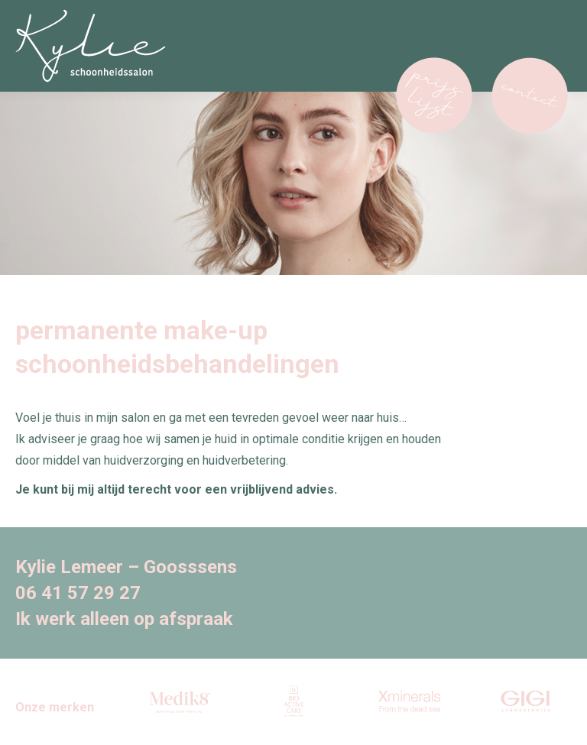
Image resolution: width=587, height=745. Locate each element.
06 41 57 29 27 (78, 593)
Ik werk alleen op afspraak (124, 619)
